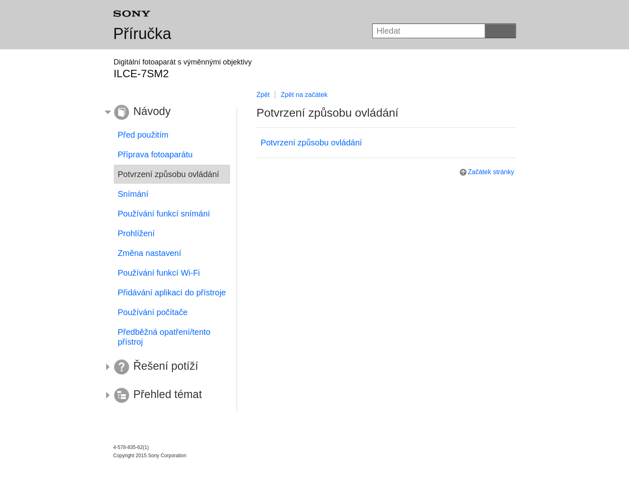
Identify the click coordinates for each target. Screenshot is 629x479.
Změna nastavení (150, 253)
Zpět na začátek (304, 94)
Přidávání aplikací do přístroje (172, 292)
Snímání (133, 193)
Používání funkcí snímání (164, 213)
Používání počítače (153, 312)
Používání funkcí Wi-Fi (159, 272)
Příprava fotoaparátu (155, 154)
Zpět (263, 94)
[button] (165, 112)
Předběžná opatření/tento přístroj (164, 336)
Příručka (142, 33)
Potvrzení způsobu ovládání (311, 142)
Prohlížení (136, 233)
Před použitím (143, 134)
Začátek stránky (491, 171)
